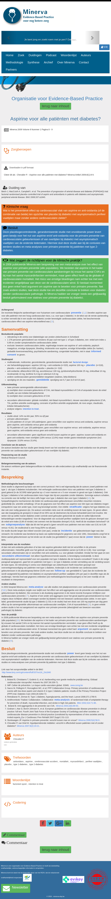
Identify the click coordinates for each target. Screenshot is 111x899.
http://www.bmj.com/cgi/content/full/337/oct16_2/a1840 (26, 672)
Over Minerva (66, 62)
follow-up (60, 570)
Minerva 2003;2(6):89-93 (67, 706)
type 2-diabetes (36, 764)
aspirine (29, 761)
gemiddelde (42, 380)
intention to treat (36, 784)
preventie (76, 312)
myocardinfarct (77, 761)
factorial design (80, 362)
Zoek (21, 55)
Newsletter (15, 888)
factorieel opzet (20, 784)
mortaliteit (64, 761)
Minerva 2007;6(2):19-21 (28, 726)
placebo (90, 365)
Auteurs (86, 55)
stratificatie (75, 507)
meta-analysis (62, 700)
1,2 (84, 313)
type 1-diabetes (20, 764)
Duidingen (35, 55)
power (89, 537)
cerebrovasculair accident (46, 761)
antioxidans (18, 761)
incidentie (66, 530)
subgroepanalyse (15, 524)
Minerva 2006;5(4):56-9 (88, 720)
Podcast (51, 55)
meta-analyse (36, 587)
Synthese (33, 62)
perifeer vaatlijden (94, 761)
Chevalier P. (18, 739)
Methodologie (14, 62)
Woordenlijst (69, 55)
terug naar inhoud (55, 106)
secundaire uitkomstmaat (16, 556)
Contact (84, 62)
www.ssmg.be (76, 685)
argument (83, 629)
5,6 (4, 590)
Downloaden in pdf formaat (21, 167)
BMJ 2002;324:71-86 (86, 703)
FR (104, 47)
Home (9, 55)
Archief (48, 62)
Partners (11, 69)
